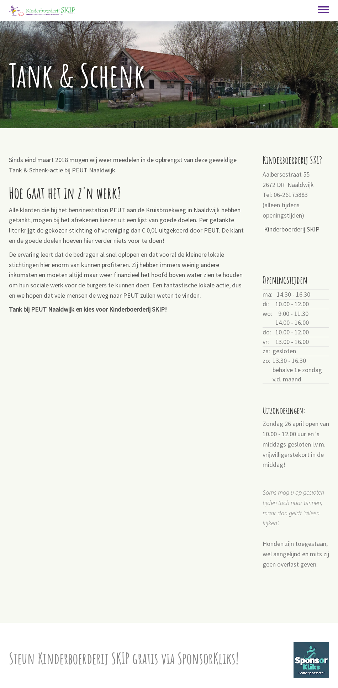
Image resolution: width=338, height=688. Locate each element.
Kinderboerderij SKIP (291, 229)
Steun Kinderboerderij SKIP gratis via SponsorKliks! (124, 658)
